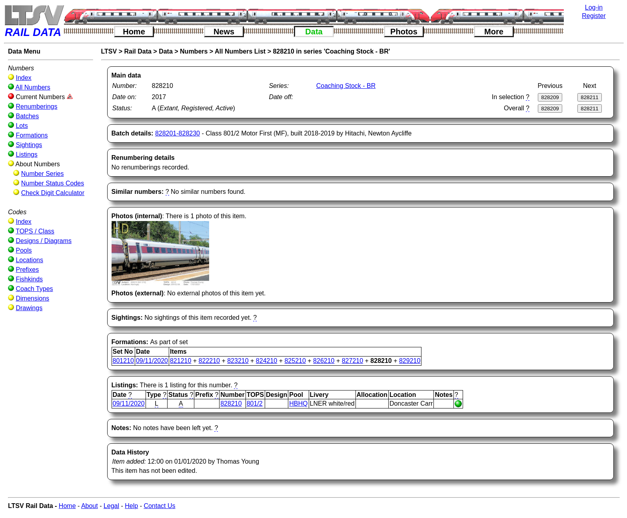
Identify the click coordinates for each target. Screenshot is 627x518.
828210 (231, 403)
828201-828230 (177, 133)
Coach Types (34, 288)
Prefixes (27, 269)
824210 (266, 360)
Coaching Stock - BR (346, 85)
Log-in (594, 7)
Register (594, 15)
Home (134, 31)
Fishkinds (29, 279)
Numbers (194, 51)
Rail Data (137, 51)
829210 (409, 360)
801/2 (255, 403)
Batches (27, 116)
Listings (26, 154)
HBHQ (298, 403)
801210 (123, 360)
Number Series (42, 173)
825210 (295, 360)
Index (23, 77)
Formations (32, 135)
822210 (209, 360)
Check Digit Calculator (52, 192)
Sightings (29, 144)
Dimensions (32, 298)
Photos (403, 31)
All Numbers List (240, 51)
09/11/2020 (152, 360)
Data (313, 31)
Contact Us (159, 505)
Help (131, 505)
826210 (323, 360)
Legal (111, 505)
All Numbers (33, 87)
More (493, 31)
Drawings (29, 308)
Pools (24, 250)
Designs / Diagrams (44, 240)
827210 (352, 360)
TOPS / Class (35, 231)
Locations (29, 260)
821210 (180, 360)
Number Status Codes (52, 183)
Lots (22, 125)
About (89, 505)
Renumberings (36, 106)
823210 (237, 360)
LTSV (109, 51)
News (224, 31)
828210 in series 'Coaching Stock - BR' (331, 51)
